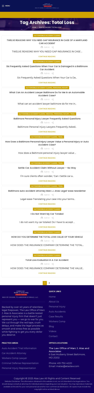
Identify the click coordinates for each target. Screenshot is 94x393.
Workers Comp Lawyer (14, 358)
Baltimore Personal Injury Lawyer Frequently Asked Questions (47, 118)
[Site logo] (47, 5)
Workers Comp (57, 321)
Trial (72, 114)
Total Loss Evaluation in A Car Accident (47, 260)
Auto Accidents (57, 311)
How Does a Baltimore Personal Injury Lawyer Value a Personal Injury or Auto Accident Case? (47, 143)
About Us (54, 301)
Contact (53, 336)
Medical (49, 114)
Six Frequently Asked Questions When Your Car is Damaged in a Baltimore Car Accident (47, 68)
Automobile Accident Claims (47, 35)
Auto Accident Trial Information (19, 348)
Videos (52, 331)
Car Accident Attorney (14, 353)
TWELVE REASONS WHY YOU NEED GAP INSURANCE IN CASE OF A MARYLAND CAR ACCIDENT (47, 42)
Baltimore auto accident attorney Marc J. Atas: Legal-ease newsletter (47, 190)
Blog (51, 326)
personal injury (60, 88)
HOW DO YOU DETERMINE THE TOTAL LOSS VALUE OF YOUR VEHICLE (47, 236)
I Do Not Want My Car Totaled (47, 213)
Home (34, 27)
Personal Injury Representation (19, 368)
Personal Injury (57, 306)
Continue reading (47, 56)
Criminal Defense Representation (20, 363)
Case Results (56, 316)
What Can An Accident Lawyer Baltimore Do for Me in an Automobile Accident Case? (47, 94)
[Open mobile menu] (6, 5)
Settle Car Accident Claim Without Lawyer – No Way (47, 167)
